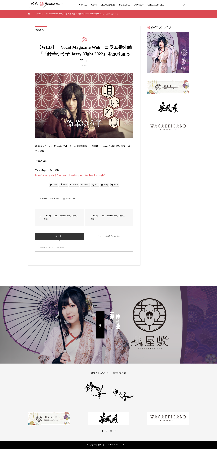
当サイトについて (100, 373)
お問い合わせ (119, 373)
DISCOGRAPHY (108, 5)
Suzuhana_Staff (53, 198)
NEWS (94, 5)
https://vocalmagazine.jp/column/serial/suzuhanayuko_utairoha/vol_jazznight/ (70, 175)
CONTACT (139, 5)
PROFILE (83, 5)
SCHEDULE (124, 5)
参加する (100, 324)
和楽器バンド (41, 30)
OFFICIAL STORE (156, 5)
